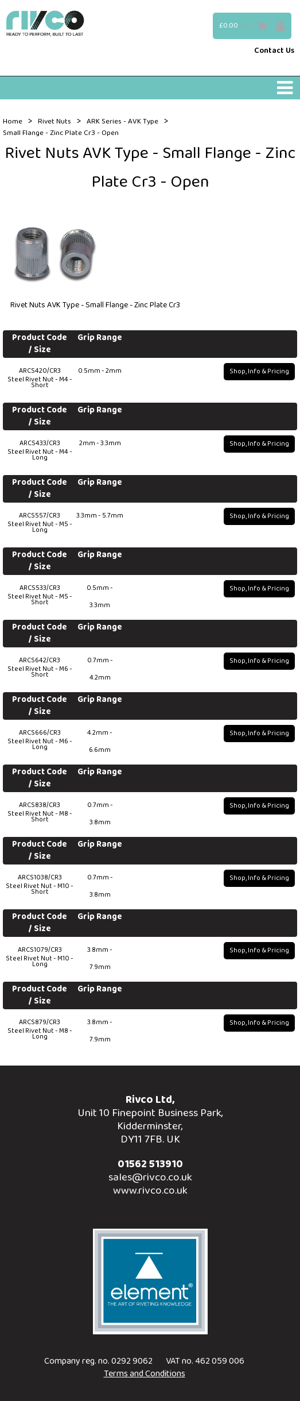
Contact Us (274, 51)
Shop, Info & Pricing (259, 371)
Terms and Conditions (144, 1374)
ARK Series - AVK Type (122, 122)
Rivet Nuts (54, 122)
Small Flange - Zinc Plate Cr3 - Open (61, 133)
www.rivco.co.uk (150, 1190)
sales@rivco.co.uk (150, 1177)
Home (12, 122)
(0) (246, 26)
